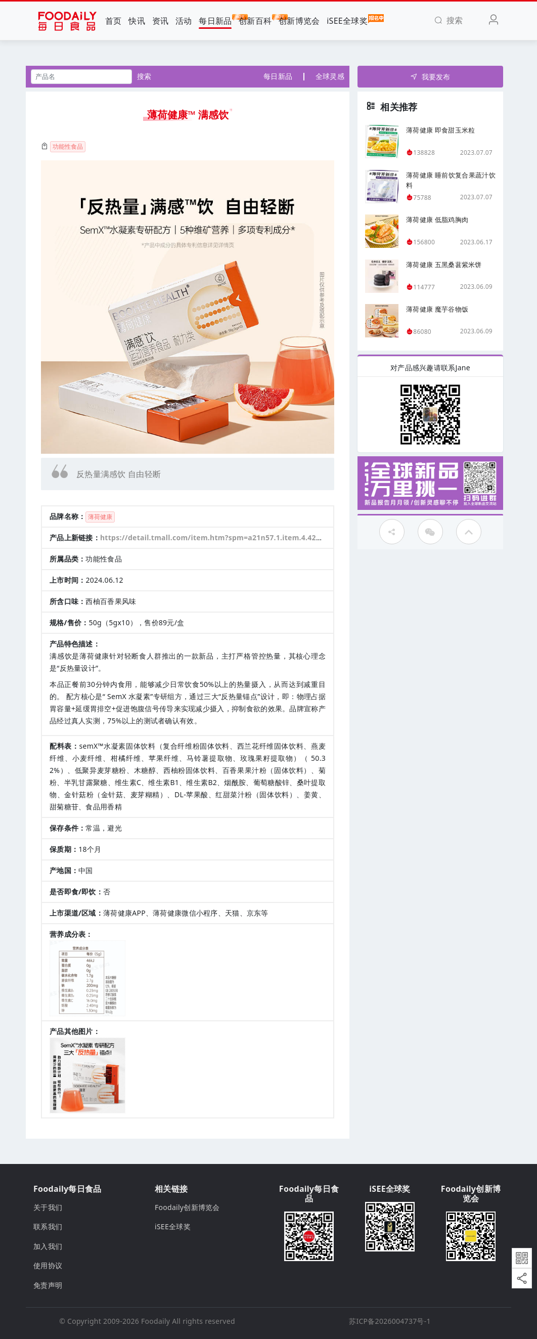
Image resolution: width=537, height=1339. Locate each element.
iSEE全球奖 (347, 20)
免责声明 (47, 1285)
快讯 (136, 20)
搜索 (144, 76)
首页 (113, 20)
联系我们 (47, 1226)
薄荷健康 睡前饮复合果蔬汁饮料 (451, 180)
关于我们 (47, 1207)
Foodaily (155, 1321)
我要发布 (430, 76)
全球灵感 (330, 76)
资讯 (160, 20)
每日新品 (215, 20)
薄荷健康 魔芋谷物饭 (437, 309)
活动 (183, 20)
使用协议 (47, 1265)
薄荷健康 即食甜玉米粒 (440, 130)
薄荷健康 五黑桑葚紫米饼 (444, 264)
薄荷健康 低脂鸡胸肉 (437, 219)
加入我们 (47, 1246)
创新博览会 (299, 20)
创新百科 (255, 20)
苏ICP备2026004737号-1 (390, 1321)
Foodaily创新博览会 (187, 1207)
